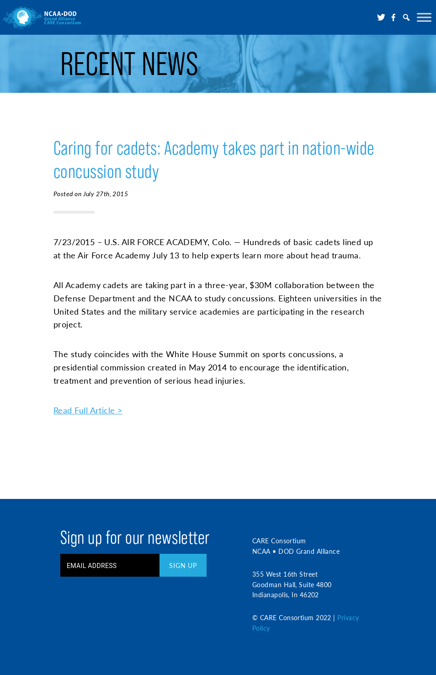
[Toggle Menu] (424, 17)
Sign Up (183, 565)
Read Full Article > (87, 410)
